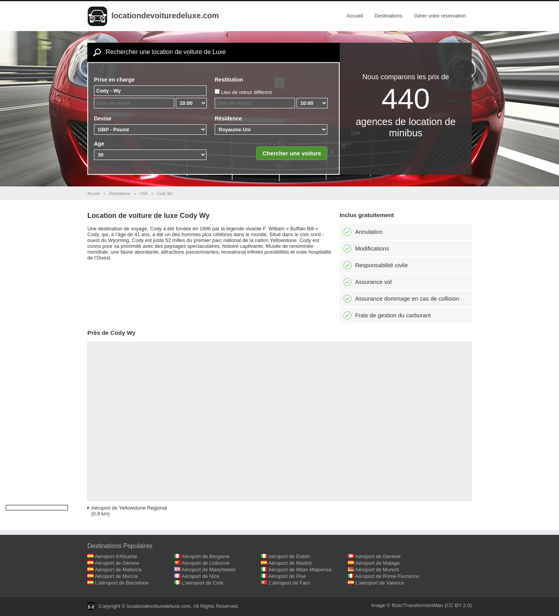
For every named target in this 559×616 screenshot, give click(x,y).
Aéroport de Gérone (117, 563)
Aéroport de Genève (378, 556)
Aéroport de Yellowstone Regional (129, 508)
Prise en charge (114, 80)
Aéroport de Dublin (289, 556)
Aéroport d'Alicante (116, 556)
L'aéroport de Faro (289, 583)
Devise (102, 118)
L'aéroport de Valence (380, 583)
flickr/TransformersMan (417, 605)
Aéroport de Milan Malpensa (300, 569)
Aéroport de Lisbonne (206, 563)
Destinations (389, 16)
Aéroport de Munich (377, 569)
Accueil (355, 16)
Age (99, 144)
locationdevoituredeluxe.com (165, 15)
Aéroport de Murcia (116, 576)
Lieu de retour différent (246, 92)
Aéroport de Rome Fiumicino (387, 576)
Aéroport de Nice (201, 576)
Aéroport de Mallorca (118, 569)
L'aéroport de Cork (202, 583)
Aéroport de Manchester (209, 569)
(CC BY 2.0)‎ (458, 605)
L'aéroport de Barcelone (122, 583)
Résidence (228, 118)
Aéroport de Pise (287, 576)
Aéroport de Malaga (377, 563)
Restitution (229, 80)
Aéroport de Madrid (289, 563)
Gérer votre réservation (440, 16)
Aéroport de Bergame (206, 556)
